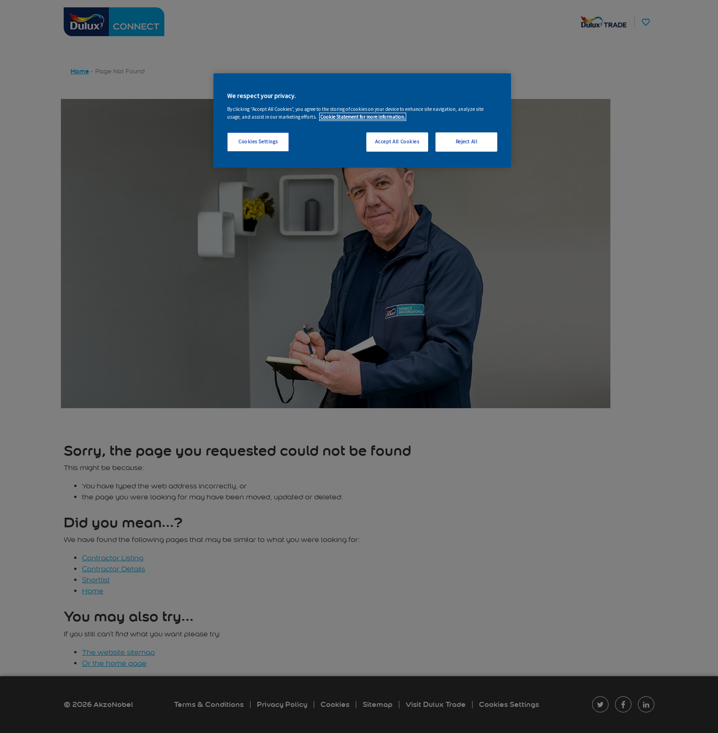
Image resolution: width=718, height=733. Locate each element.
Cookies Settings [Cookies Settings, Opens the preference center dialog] (258, 141)
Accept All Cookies (397, 141)
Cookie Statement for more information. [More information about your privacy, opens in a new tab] (362, 117)
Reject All (467, 141)
